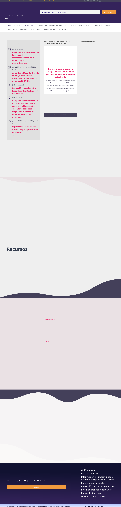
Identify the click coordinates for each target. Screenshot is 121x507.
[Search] (42, 12)
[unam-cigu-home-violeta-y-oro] (97, 152)
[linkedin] (100, 1)
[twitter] (85, 1)
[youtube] (88, 1)
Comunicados (50, 319)
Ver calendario (10, 136)
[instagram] (91, 1)
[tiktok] (97, 1)
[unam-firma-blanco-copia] (11, 469)
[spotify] (94, 1)
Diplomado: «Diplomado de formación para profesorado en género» (25, 129)
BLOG (47, 341)
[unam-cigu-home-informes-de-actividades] (97, 91)
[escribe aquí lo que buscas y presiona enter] (70, 12)
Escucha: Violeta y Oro (49, 0)
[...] (70, 91)
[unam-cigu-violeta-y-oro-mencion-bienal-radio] (24, 321)
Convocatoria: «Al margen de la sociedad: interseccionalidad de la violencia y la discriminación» (25, 57)
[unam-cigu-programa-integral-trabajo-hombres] (97, 135)
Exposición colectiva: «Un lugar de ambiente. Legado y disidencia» (25, 91)
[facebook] (82, 1)
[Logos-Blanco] (20, 4)
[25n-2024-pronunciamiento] (60, 96)
